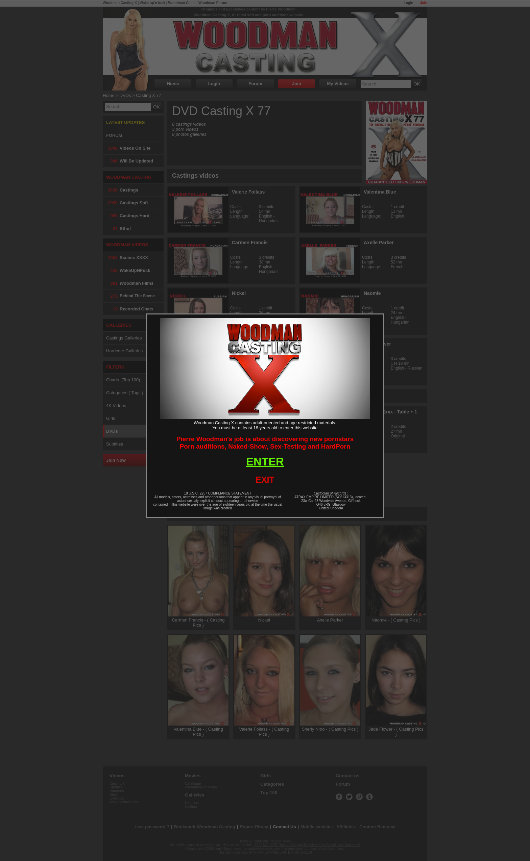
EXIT (265, 479)
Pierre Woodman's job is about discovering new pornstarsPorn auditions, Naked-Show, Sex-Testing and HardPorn (265, 442)
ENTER (265, 461)
